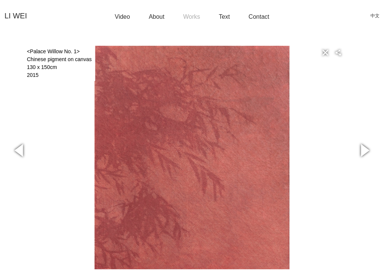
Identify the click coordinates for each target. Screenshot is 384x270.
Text (224, 17)
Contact (259, 17)
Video (122, 17)
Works (191, 17)
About (157, 17)
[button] (350, 52)
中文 (375, 15)
